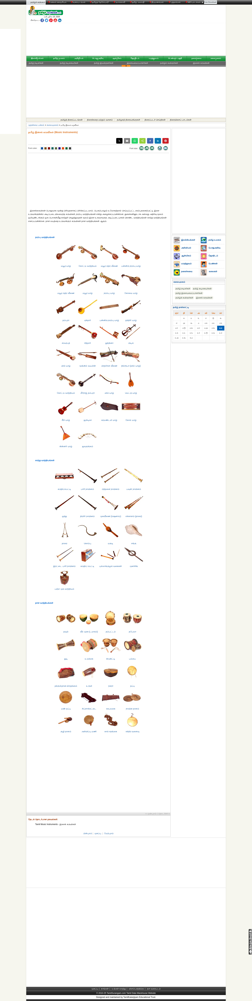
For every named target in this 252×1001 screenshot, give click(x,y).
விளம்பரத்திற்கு (136, 989)
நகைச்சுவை (196, 58)
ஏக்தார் (87, 320)
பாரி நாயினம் (87, 489)
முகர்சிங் (134, 566)
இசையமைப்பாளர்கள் (137, 63)
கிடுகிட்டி (110, 659)
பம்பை (132, 659)
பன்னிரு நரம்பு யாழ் (131, 266)
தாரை (64, 543)
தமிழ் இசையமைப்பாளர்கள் (189, 293)
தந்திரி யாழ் (130, 320)
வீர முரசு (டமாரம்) (89, 631)
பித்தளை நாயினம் (110, 489)
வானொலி (119, 2)
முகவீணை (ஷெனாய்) (110, 516)
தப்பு (132, 686)
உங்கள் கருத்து (119, 989)
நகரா (110, 686)
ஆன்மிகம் (116, 58)
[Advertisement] (159, 31)
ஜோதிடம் (135, 58)
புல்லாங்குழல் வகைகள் (110, 566)
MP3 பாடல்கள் (193, 2)
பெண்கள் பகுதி (175, 58)
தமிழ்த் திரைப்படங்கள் (72, 120)
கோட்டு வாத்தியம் (87, 266)
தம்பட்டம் (111, 631)
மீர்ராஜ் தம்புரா (87, 393)
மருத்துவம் (154, 58)
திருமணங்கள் (156, 2)
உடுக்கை (89, 659)
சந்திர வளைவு (132, 731)
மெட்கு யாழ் (131, 393)
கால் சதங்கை (110, 731)
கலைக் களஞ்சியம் (57, 2)
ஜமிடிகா (88, 420)
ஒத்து (64, 516)
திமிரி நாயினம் (87, 516)
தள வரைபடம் (154, 989)
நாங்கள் (105, 989)
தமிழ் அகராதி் (137, 2)
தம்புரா (65, 320)
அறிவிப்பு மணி (89, 731)
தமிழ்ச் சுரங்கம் (37, 2)
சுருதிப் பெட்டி (87, 566)
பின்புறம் (87, 833)
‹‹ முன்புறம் (150, 813)
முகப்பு (97, 833)
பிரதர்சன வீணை (109, 366)
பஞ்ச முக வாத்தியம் (64, 589)
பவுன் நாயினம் (133, 489)
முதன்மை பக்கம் (36, 125)
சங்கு (133, 543)
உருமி (89, 686)
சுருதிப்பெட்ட (64, 489)
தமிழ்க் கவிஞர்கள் (169, 63)
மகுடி (110, 543)
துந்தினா (109, 343)
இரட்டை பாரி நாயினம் (64, 566)
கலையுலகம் (216, 58)
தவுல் (65, 631)
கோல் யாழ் (130, 420)
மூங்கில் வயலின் (87, 366)
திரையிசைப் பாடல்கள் (180, 120)
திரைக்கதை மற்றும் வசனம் (100, 120)
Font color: (32, 148)
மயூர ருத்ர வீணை (109, 266)
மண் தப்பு (66, 708)
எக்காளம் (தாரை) (133, 516)
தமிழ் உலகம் (59, 58)
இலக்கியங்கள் (37, 58)
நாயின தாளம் (132, 708)
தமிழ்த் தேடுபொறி (99, 2)
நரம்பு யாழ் (109, 293)
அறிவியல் (78, 58)
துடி (66, 659)
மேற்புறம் (109, 833)
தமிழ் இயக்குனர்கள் (103, 63)
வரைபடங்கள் (78, 2)
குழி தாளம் (66, 731)
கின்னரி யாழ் (65, 446)
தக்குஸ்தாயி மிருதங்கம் (66, 686)
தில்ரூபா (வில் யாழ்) (131, 366)
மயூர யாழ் (66, 266)
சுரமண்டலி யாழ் (109, 420)
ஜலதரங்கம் (87, 446)
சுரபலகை (110, 708)
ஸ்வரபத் (66, 343)
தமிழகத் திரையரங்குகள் (128, 120)
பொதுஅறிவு (98, 58)
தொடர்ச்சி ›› (164, 813)
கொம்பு (87, 543)
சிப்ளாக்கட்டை (89, 708)
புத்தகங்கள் (175, 2)
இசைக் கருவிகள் (201, 63)
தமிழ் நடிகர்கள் (36, 63)
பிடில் (131, 343)
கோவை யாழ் (130, 293)
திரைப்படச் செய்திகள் (155, 120)
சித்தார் (87, 343)
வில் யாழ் (66, 366)
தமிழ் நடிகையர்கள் (69, 63)
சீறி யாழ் (66, 420)
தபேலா (132, 631)
